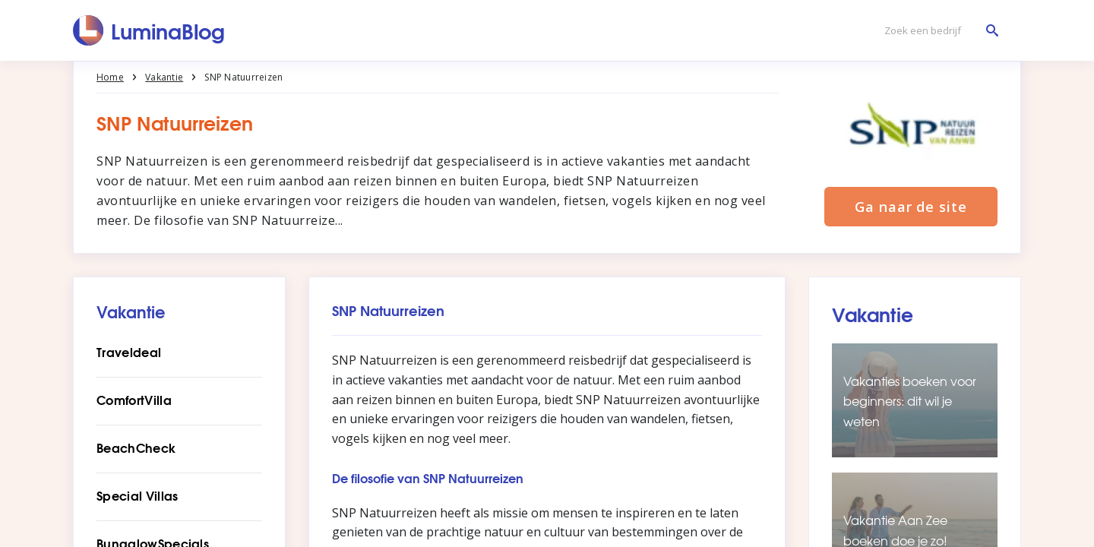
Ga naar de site (911, 207)
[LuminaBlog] (149, 30)
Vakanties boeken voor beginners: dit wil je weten (909, 401)
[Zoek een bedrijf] (937, 30)
